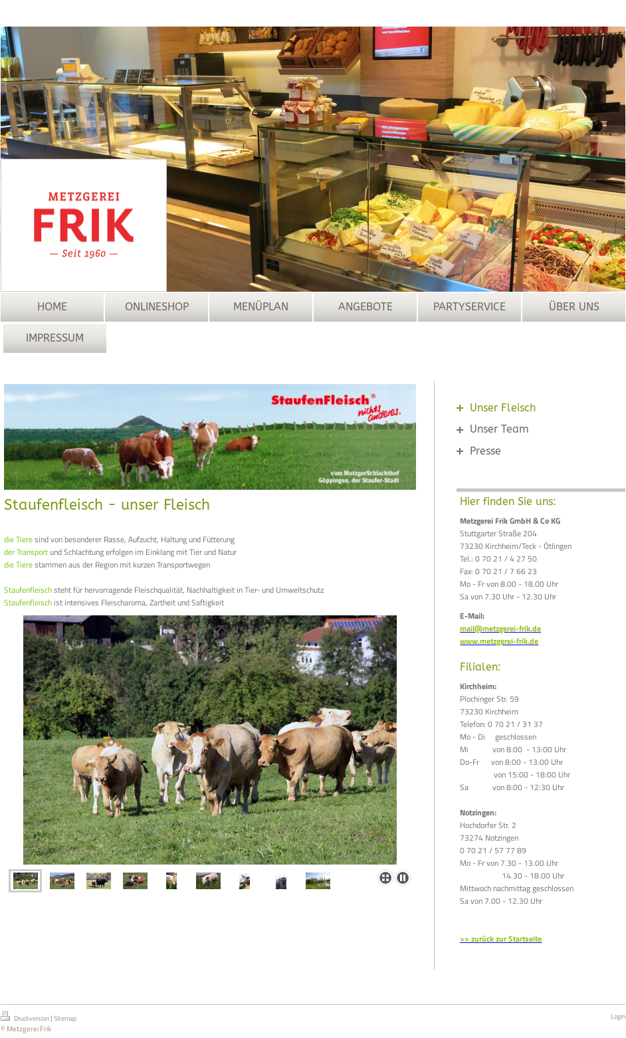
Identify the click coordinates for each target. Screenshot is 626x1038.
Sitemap (65, 1018)
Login (618, 1016)
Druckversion (26, 1017)
